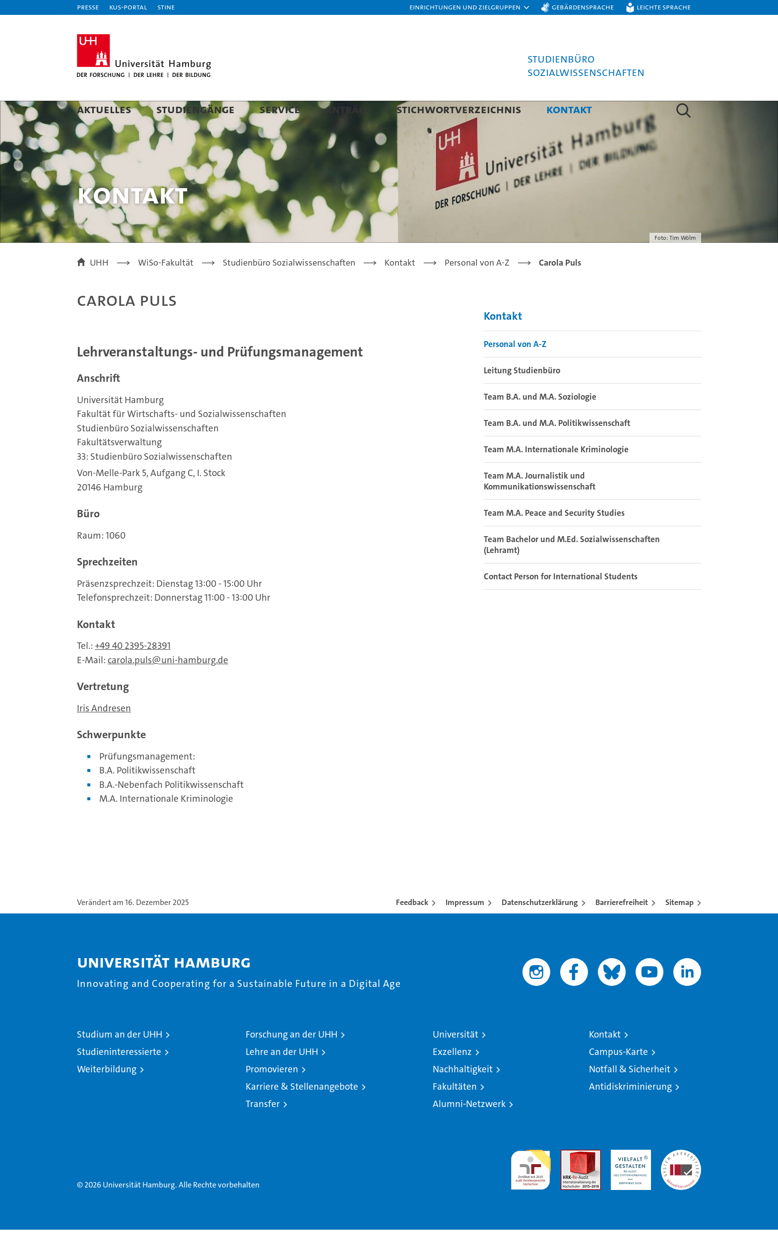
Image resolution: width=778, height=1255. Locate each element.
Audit (570, 1180)
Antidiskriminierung (630, 1112)
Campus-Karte (618, 1077)
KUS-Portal (128, 6)
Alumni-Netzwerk (469, 1129)
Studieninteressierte (119, 1077)
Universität (455, 1059)
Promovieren (272, 1094)
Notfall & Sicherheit (629, 1094)
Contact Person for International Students (561, 601)
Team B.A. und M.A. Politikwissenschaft (557, 448)
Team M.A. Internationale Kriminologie (556, 474)
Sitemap (679, 927)
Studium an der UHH (119, 1059)
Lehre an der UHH (282, 1077)
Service (279, 109)
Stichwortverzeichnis (458, 109)
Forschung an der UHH (291, 1059)
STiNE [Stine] (166, 6)
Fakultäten (455, 1112)
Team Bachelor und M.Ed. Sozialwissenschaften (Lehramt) (572, 570)
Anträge (348, 109)
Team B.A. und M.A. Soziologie (540, 422)
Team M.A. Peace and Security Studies (554, 538)
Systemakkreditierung (681, 1180)
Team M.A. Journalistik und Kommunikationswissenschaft (539, 506)
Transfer (263, 1129)
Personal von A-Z (515, 369)
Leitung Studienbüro (522, 395)
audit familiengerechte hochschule (531, 1190)
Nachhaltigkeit (463, 1094)
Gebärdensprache (583, 6)
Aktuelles (104, 109)
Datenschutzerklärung (540, 927)
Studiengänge (195, 109)
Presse (88, 6)
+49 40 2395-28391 (133, 671)
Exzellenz (452, 1077)
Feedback (412, 927)
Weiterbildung (106, 1094)
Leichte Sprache (664, 6)
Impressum (465, 927)
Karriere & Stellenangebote (302, 1112)
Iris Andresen (104, 733)
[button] (469, 7)
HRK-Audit (628, 1180)
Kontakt (569, 109)
